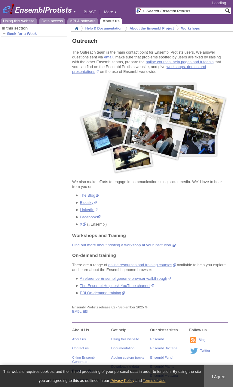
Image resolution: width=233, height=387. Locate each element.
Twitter (205, 350)
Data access (52, 21)
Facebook (88, 217)
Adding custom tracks (127, 357)
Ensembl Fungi (161, 357)
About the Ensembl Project (152, 28)
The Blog (87, 195)
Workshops (190, 28)
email (108, 57)
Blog (201, 340)
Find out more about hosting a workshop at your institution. (122, 245)
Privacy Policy (122, 380)
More (110, 12)
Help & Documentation (103, 28)
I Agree (218, 376)
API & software (83, 21)
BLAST (90, 12)
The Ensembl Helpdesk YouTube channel (115, 285)
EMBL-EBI (80, 311)
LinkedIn (87, 210)
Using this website (19, 21)
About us (111, 21)
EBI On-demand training (100, 293)
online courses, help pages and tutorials (180, 62)
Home (76, 28)
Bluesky (87, 202)
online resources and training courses (140, 265)
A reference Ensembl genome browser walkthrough (123, 278)
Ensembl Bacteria (163, 348)
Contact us (80, 348)
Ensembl (157, 339)
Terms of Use (154, 380)
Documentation (122, 348)
